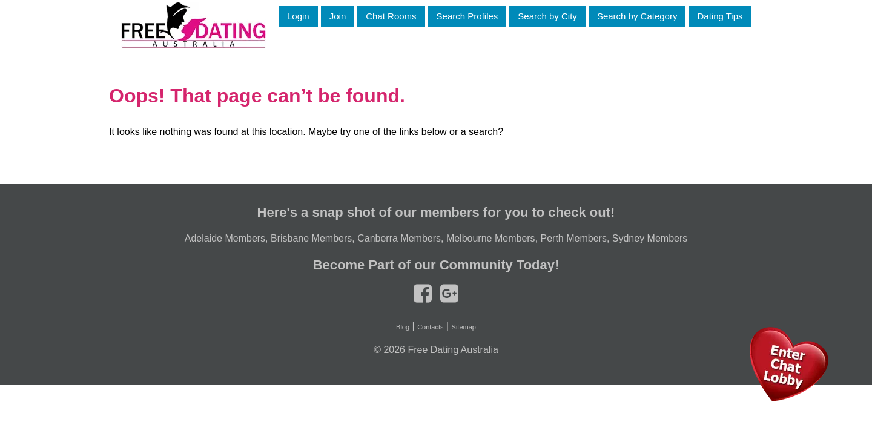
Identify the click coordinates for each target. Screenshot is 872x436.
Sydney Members (650, 238)
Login (298, 16)
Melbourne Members (490, 238)
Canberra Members (399, 238)
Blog (402, 327)
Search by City (547, 16)
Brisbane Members (311, 238)
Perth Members (574, 238)
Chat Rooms (391, 16)
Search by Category (637, 16)
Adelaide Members (225, 238)
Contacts (430, 327)
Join (337, 16)
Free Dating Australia (453, 350)
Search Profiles (467, 16)
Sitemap (464, 327)
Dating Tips (719, 16)
